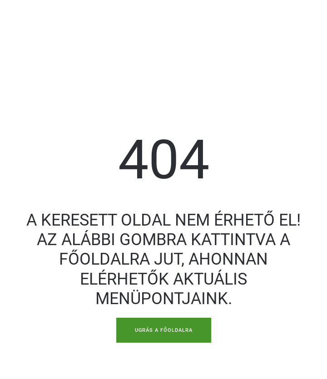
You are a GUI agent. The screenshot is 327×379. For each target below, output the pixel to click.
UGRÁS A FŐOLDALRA (163, 330)
